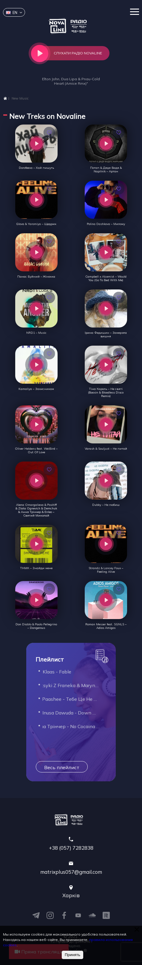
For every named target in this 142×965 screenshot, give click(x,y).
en (11, 12)
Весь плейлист (61, 767)
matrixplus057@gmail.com (71, 872)
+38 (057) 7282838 (71, 848)
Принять (72, 955)
